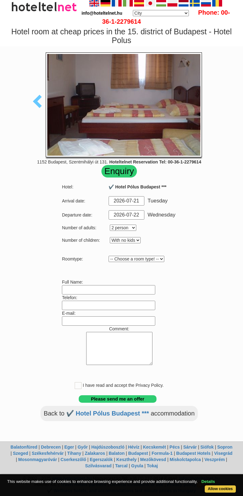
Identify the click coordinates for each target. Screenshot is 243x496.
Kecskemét (154, 447)
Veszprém (214, 459)
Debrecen (51, 447)
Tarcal (121, 465)
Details (208, 481)
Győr (82, 447)
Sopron (224, 447)
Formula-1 (162, 453)
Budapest (138, 453)
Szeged (20, 453)
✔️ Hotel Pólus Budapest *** (107, 413)
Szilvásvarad (98, 465)
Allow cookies (220, 489)
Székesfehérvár (48, 453)
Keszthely (126, 459)
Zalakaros (95, 453)
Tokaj (152, 465)
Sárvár (190, 447)
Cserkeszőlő (73, 459)
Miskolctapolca (185, 459)
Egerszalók (101, 459)
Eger (69, 447)
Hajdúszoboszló (107, 447)
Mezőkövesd (153, 459)
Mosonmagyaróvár (37, 459)
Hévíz (133, 447)
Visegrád (223, 453)
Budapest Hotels (193, 453)
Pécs (175, 447)
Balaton (116, 453)
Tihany (74, 453)
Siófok (207, 447)
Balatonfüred (24, 447)
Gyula (137, 465)
